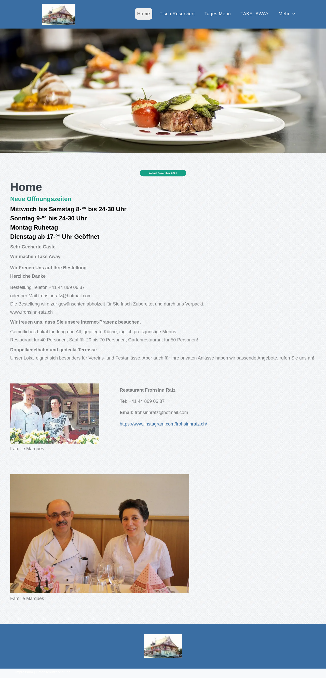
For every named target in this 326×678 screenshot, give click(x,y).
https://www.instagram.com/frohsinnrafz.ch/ (163, 424)
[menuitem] (143, 14)
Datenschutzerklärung (53, 672)
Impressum (24, 672)
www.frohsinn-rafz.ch (45, 307)
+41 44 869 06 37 (77, 285)
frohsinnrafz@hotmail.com (75, 292)
